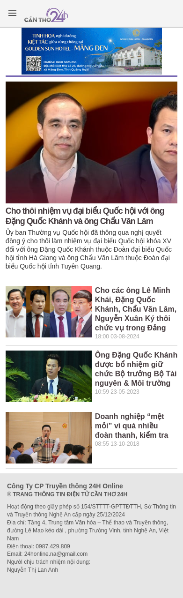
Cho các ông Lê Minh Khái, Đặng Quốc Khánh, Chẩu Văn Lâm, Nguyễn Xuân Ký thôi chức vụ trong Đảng (135, 309)
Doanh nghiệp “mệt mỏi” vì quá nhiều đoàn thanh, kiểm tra (131, 425)
